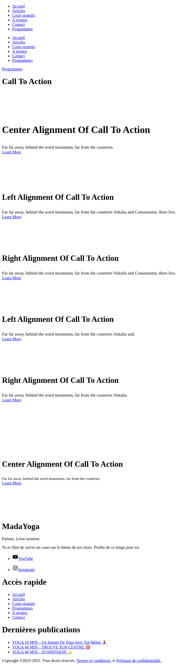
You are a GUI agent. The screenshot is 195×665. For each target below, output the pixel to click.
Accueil (18, 6)
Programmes (22, 29)
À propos (19, 20)
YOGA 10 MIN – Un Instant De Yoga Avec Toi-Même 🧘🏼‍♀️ (59, 642)
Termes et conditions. (94, 660)
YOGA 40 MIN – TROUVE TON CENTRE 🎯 (51, 647)
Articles (18, 11)
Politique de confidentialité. (138, 660)
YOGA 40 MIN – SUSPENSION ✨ (42, 652)
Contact (18, 24)
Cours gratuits (23, 15)
